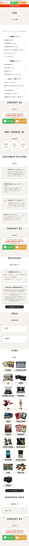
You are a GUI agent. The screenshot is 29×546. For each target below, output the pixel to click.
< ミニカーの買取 (2, 516)
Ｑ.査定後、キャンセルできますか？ (10, 82)
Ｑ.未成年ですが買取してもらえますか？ (11, 93)
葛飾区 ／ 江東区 (8, 510)
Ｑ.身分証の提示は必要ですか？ (9, 90)
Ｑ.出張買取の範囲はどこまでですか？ (10, 43)
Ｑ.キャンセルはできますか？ (9, 56)
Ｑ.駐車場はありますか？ (8, 71)
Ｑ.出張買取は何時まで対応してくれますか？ (11, 46)
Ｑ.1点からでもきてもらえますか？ (10, 53)
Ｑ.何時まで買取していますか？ (9, 67)
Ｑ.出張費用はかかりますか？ (9, 40)
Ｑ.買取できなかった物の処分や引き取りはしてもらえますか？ (14, 86)
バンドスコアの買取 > (26, 516)
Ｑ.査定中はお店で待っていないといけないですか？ (12, 74)
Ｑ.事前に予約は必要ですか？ (9, 64)
